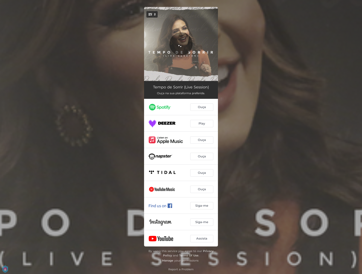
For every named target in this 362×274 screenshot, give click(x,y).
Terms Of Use (189, 255)
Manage (167, 260)
